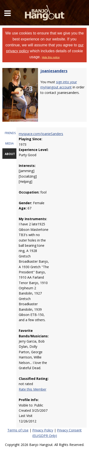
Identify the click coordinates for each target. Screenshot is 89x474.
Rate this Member (32, 389)
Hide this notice (51, 57)
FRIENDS (10, 133)
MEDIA (9, 143)
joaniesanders (53, 70)
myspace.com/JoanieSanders (41, 133)
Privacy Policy (42, 430)
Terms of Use (17, 430)
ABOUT (10, 154)
